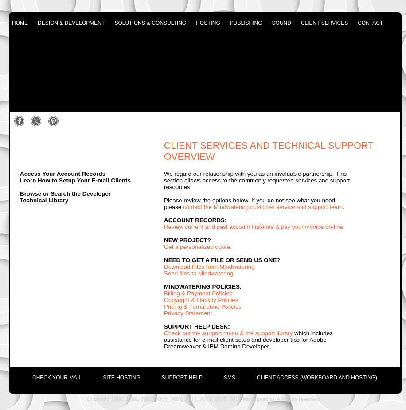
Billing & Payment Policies (198, 293)
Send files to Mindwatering (198, 273)
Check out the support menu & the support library (228, 333)
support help (182, 378)
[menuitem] (46, 375)
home (20, 23)
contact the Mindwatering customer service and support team (263, 207)
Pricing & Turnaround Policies (203, 306)
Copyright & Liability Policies (201, 300)
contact (370, 23)
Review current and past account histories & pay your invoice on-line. (254, 227)
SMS (229, 378)
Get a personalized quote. (198, 247)
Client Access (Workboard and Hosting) (317, 378)
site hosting (122, 378)
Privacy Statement (188, 313)
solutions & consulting (150, 23)
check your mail (57, 378)
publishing (246, 23)
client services (324, 23)
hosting (208, 23)
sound (281, 23)
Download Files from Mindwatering (209, 266)
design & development (71, 23)
